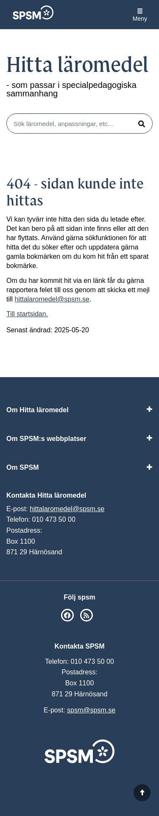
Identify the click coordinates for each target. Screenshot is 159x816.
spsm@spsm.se (91, 710)
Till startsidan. (27, 314)
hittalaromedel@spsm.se (52, 299)
